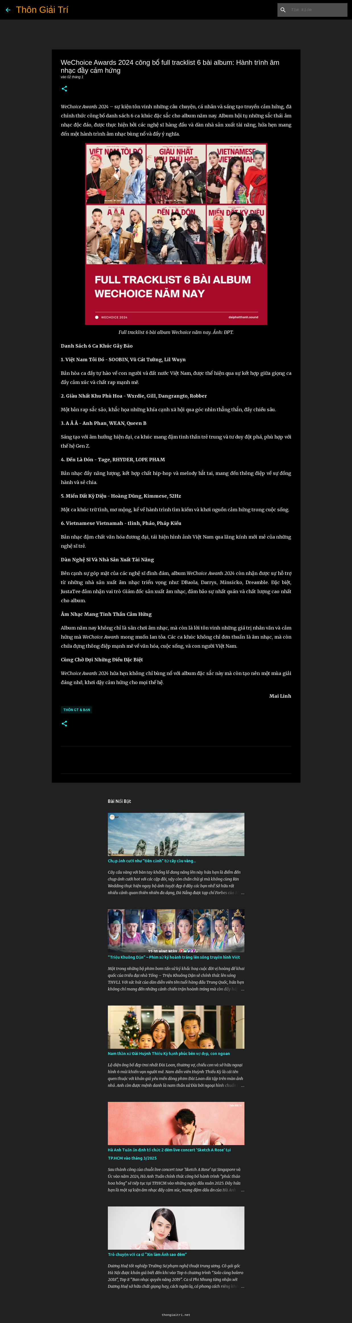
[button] (64, 89)
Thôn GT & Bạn (76, 710)
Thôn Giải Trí (42, 10)
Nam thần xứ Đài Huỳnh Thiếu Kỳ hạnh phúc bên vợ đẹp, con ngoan (169, 1053)
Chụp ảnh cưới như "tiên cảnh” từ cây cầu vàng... (152, 861)
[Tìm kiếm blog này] (317, 10)
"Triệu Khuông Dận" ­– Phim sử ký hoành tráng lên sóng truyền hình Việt (174, 957)
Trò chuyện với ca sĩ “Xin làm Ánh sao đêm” (147, 1254)
